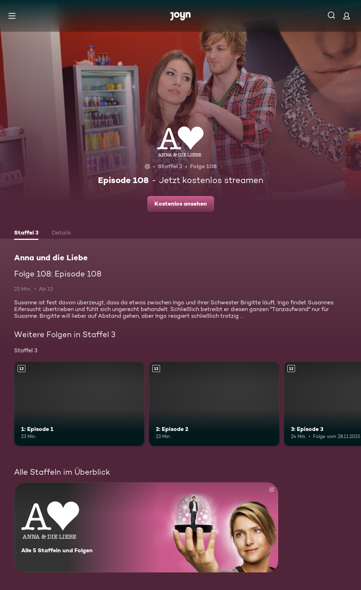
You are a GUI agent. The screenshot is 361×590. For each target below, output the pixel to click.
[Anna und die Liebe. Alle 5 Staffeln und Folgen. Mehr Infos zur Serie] (146, 527)
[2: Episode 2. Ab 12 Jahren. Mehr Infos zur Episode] (214, 403)
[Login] (346, 16)
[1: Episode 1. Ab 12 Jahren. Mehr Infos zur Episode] (79, 403)
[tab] (26, 233)
